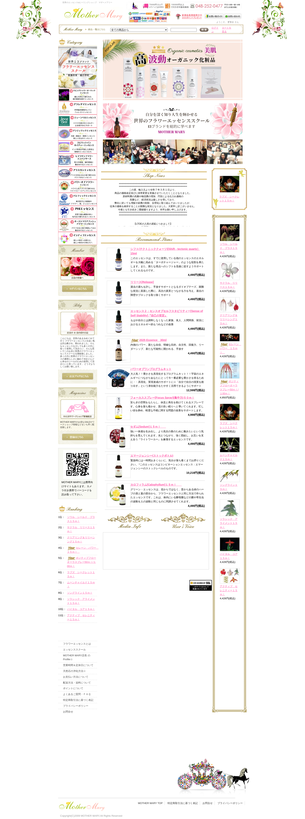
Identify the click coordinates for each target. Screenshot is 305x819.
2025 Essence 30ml (149, 340)
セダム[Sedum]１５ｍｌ (148, 426)
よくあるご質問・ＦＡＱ (77, 694)
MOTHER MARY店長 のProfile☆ (76, 657)
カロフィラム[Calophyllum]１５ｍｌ (156, 484)
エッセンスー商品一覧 (84, 29)
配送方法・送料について (77, 682)
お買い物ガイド (214, 16)
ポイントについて (73, 688)
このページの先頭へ (209, 737)
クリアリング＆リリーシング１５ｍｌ (229, 319)
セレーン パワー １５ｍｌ (230, 348)
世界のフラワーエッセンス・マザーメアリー (93, 15)
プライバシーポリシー (75, 705)
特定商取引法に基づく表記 (78, 700)
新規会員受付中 (166, 16)
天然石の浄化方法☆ (74, 671)
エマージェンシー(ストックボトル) (152, 455)
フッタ (81, 805)
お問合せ (68, 711)
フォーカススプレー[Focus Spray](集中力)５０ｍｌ (162, 397)
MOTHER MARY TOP (150, 803)
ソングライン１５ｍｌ (79, 592)
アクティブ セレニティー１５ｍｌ (229, 590)
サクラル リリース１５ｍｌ (81, 529)
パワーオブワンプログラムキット (151, 369)
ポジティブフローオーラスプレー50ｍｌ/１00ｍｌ (81, 562)
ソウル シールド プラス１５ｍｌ (229, 248)
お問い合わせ (232, 16)
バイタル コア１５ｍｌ (81, 609)
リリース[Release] (142, 282)
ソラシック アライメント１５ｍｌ (229, 523)
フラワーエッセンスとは (77, 643)
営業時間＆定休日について (78, 665)
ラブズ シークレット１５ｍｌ (81, 574)
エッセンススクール (74, 649)
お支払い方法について (75, 676)
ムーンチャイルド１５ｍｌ (81, 584)
